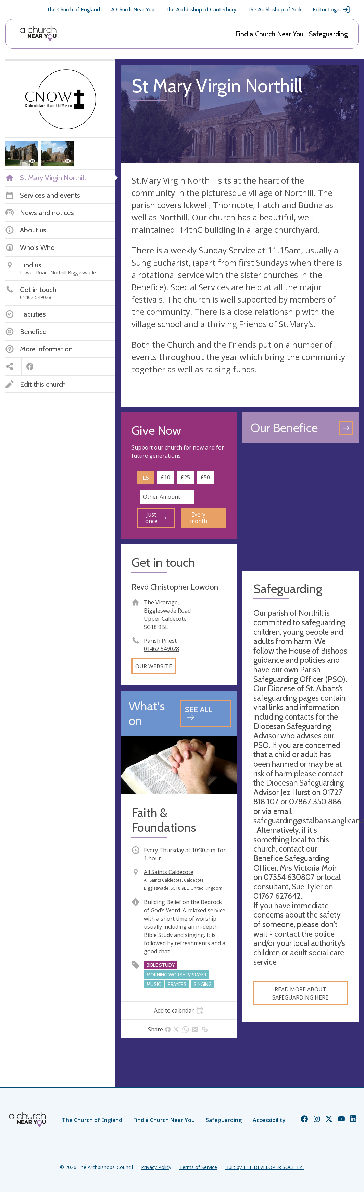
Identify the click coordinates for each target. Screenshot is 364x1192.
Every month (203, 517)
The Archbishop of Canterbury (200, 9)
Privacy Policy (156, 1167)
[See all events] (205, 713)
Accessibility (269, 1120)
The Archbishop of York (274, 9)
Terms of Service (198, 1167)
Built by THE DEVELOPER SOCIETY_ (264, 1167)
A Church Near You (132, 9)
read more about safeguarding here (300, 993)
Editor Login (331, 9)
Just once (155, 517)
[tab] (179, 1010)
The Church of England (73, 9)
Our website (153, 666)
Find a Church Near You (269, 34)
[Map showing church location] (300, 507)
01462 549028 (161, 649)
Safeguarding (328, 34)
